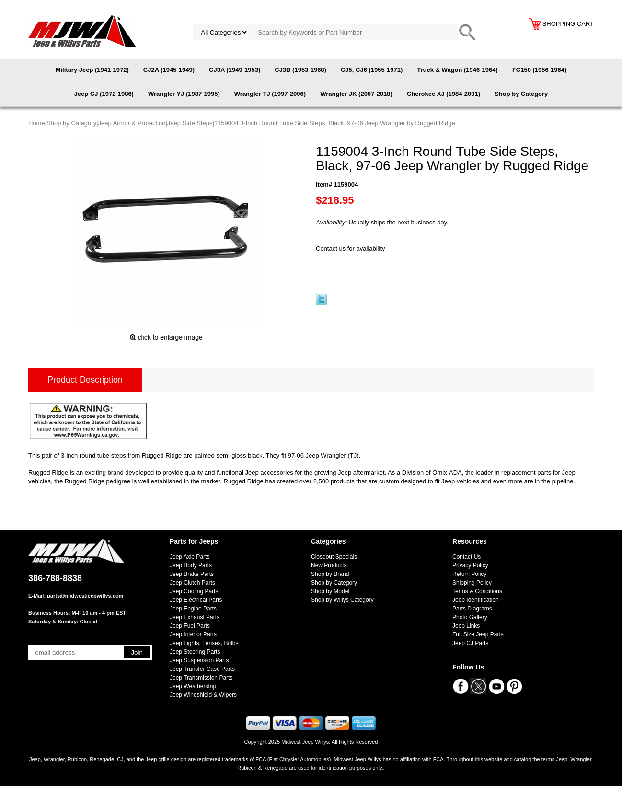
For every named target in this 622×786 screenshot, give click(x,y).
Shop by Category (521, 93)
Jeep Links (466, 625)
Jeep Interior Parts (193, 634)
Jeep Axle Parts (189, 556)
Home (36, 123)
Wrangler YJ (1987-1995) (184, 93)
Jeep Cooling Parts (194, 591)
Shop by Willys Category (342, 600)
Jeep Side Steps (190, 123)
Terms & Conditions (477, 591)
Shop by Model (330, 591)
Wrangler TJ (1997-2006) (270, 93)
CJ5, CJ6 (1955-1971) (372, 69)
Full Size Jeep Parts (478, 634)
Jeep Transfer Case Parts (202, 669)
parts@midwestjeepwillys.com (85, 595)
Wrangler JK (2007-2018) (356, 93)
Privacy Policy (470, 565)
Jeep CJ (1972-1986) (104, 93)
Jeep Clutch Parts (192, 582)
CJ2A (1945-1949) (169, 69)
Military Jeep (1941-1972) (92, 69)
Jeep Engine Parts (193, 608)
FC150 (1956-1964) (539, 69)
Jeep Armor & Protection (132, 123)
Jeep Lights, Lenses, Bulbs (204, 643)
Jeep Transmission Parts (201, 677)
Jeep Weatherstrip (193, 686)
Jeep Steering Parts (195, 651)
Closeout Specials (334, 556)
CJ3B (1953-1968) (300, 69)
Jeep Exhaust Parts (194, 617)
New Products (329, 565)
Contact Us (466, 556)
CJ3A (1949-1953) (234, 69)
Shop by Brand (330, 574)
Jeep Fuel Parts (190, 625)
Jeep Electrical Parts (196, 600)
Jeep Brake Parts (192, 574)
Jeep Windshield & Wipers (203, 695)
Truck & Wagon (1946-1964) (457, 69)
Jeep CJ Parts (470, 643)
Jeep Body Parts (191, 565)
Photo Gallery (469, 617)
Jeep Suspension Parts (199, 660)
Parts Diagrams (472, 608)
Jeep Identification (475, 600)
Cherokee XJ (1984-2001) (443, 93)
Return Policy (469, 574)
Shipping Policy (472, 582)
